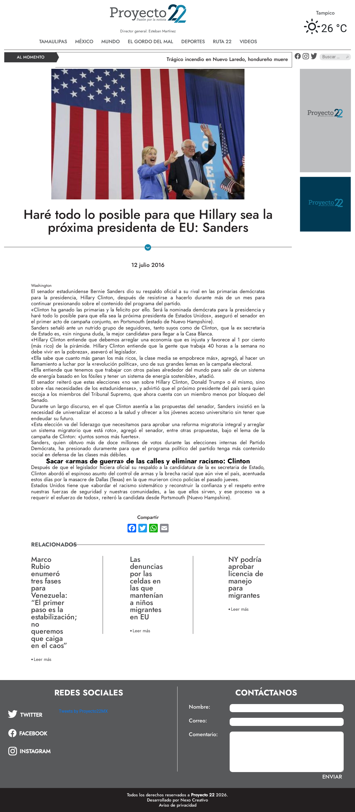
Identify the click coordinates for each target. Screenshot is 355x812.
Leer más (42, 659)
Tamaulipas (53, 41)
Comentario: (203, 735)
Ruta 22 (222, 41)
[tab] (29, 714)
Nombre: (199, 707)
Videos (248, 41)
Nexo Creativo (194, 800)
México (84, 41)
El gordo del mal (150, 41)
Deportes (193, 41)
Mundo (110, 41)
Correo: (198, 721)
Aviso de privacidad (177, 805)
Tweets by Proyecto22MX (83, 711)
